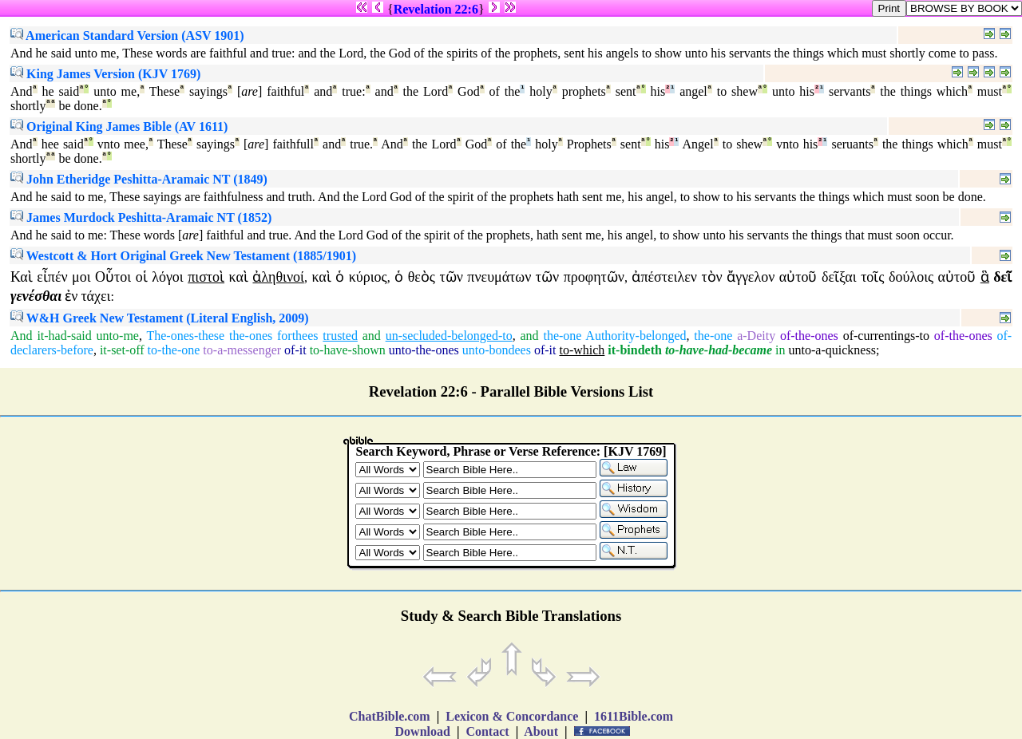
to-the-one (174, 350)
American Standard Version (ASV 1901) (127, 35)
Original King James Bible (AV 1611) (119, 126)
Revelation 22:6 (436, 9)
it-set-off (122, 350)
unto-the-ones (424, 350)
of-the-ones (809, 335)
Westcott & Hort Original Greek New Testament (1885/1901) (183, 256)
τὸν (711, 277)
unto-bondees (496, 350)
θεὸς (421, 277)
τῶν (450, 277)
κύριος (368, 277)
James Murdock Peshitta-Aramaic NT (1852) (140, 217)
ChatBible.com (390, 716)
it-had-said (64, 335)
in (780, 350)
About (541, 731)
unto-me (118, 335)
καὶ (238, 277)
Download (423, 731)
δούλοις (911, 277)
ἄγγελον (750, 277)
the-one (562, 335)
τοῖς (872, 277)
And (21, 335)
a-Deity (756, 335)
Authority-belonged (635, 335)
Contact (487, 731)
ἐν (71, 296)
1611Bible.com (633, 716)
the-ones (250, 335)
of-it (295, 350)
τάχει (95, 296)
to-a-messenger (242, 350)
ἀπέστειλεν (664, 277)
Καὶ (21, 277)
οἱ (142, 277)
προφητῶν (594, 277)
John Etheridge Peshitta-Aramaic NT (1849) (138, 179)
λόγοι (168, 277)
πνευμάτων (499, 277)
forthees (298, 335)
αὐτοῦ (798, 277)
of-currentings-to (886, 335)
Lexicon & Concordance (511, 716)
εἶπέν (52, 277)
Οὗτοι (113, 277)
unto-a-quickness (832, 350)
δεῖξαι (839, 277)
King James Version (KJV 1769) (105, 74)
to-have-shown (348, 350)
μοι (81, 277)
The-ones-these (185, 335)
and (371, 335)
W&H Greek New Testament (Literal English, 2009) (159, 318)
